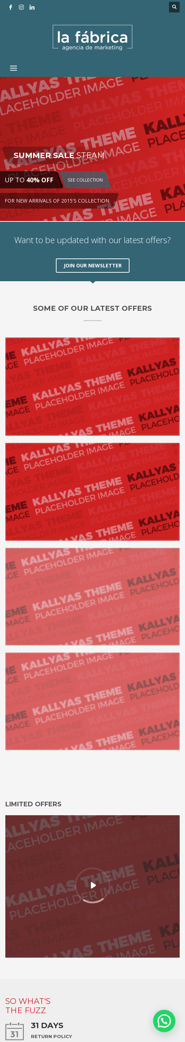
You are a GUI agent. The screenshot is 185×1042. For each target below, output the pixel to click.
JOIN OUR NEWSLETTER (93, 265)
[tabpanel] (92, 149)
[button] (167, 1029)
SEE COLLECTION (85, 180)
